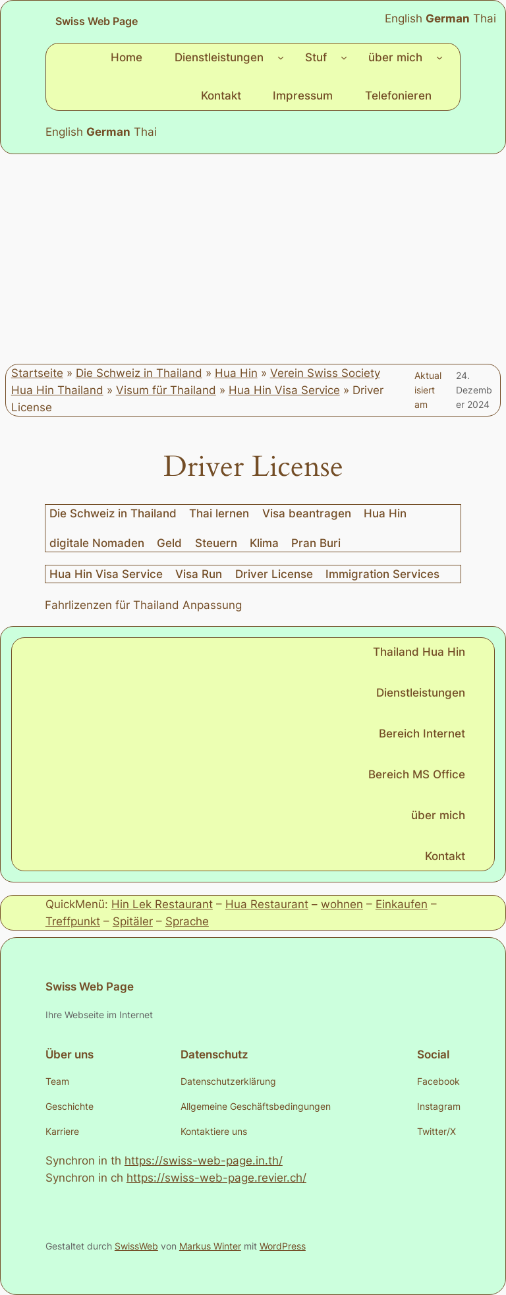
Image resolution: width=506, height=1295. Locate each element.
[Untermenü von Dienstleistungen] (280, 57)
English (64, 131)
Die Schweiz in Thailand (139, 373)
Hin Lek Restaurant (162, 904)
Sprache (187, 921)
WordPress (283, 1246)
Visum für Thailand (166, 390)
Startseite (37, 373)
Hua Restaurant (266, 904)
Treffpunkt (72, 921)
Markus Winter (210, 1246)
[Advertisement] (253, 259)
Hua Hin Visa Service (284, 390)
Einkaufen (402, 904)
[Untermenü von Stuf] (344, 57)
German (108, 131)
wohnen (342, 904)
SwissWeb (136, 1246)
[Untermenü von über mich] (439, 57)
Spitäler (133, 921)
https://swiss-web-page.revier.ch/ (216, 1177)
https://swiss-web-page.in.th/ (204, 1160)
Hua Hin (236, 373)
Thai (145, 131)
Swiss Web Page (96, 21)
